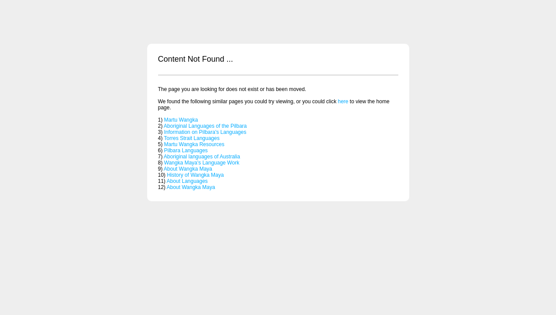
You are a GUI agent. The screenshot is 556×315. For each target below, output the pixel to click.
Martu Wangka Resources (194, 144)
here (343, 101)
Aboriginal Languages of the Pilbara (205, 126)
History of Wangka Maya (195, 175)
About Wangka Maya (188, 169)
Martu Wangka (181, 120)
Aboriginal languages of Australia (202, 157)
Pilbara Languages (186, 150)
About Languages (187, 181)
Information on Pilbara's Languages (205, 132)
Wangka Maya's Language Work (201, 163)
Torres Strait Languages (191, 138)
